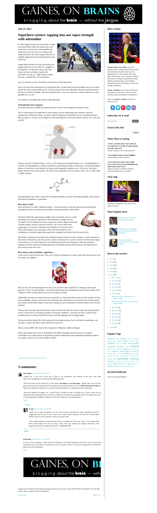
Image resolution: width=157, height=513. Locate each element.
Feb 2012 (115, 320)
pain (114, 359)
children (125, 341)
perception (122, 358)
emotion (134, 346)
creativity (118, 343)
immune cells (116, 353)
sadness (109, 364)
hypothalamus (33, 358)
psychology (134, 359)
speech (130, 364)
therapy (131, 366)
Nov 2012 (115, 281)
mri (132, 353)
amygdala (123, 339)
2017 (112, 259)
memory (127, 353)
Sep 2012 (115, 287)
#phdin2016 (111, 339)
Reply (25, 400)
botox (115, 341)
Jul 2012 (115, 293)
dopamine (121, 346)
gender (125, 349)
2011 (111, 327)
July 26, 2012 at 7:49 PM (42, 409)
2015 (112, 265)
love (121, 353)
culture (124, 343)
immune (109, 353)
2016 (112, 262)
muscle (40, 358)
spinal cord (136, 364)
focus (121, 349)
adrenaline (25, 358)
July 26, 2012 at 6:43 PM (40, 373)
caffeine (119, 341)
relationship (125, 361)
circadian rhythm (134, 341)
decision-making (133, 343)
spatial (125, 364)
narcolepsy (116, 356)
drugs (127, 346)
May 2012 (115, 310)
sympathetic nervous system (120, 366)
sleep (115, 363)
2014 (112, 268)
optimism (109, 359)
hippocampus (124, 351)
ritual (137, 361)
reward (133, 361)
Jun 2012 (115, 307)
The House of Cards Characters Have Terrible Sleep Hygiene (129, 242)
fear (117, 349)
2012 (112, 275)
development (111, 346)
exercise (109, 349)
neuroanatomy (124, 356)
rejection (118, 361)
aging (117, 339)
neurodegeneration (134, 356)
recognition (111, 361)
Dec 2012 (115, 277)
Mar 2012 (115, 317)
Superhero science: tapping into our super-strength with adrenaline (128, 231)
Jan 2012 (115, 323)
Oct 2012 (115, 284)
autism (130, 339)
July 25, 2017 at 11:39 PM (40, 439)
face (114, 349)
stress (44, 358)
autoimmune (135, 339)
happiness (115, 351)
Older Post (96, 495)
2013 (112, 271)
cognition (111, 343)
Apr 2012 (115, 314)
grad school (132, 349)
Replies (28, 405)
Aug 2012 (115, 290)
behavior (110, 341)
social (120, 363)
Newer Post (22, 495)
